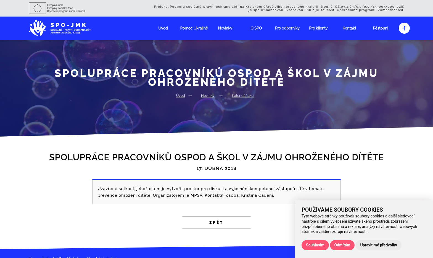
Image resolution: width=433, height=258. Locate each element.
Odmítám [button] (342, 245)
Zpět (216, 222)
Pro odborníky (287, 28)
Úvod (163, 28)
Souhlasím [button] (315, 245)
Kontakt (349, 28)
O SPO (256, 28)
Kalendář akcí (243, 96)
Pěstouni (380, 28)
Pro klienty (318, 28)
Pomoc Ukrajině (194, 28)
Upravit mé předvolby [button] (378, 245)
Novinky (225, 28)
